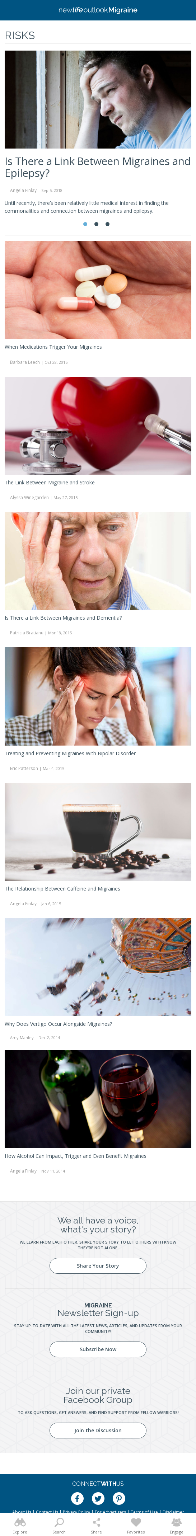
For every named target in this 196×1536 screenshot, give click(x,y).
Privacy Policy (76, 1512)
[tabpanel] (98, 136)
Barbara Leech (25, 362)
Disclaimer (173, 1512)
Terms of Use (144, 1512)
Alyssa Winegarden (29, 497)
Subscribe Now (98, 1349)
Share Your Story (98, 1265)
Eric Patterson (24, 768)
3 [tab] (107, 224)
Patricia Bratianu (26, 633)
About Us (21, 1512)
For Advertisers (110, 1512)
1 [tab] (85, 224)
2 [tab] (96, 224)
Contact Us (47, 1512)
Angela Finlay (23, 190)
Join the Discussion (98, 1430)
